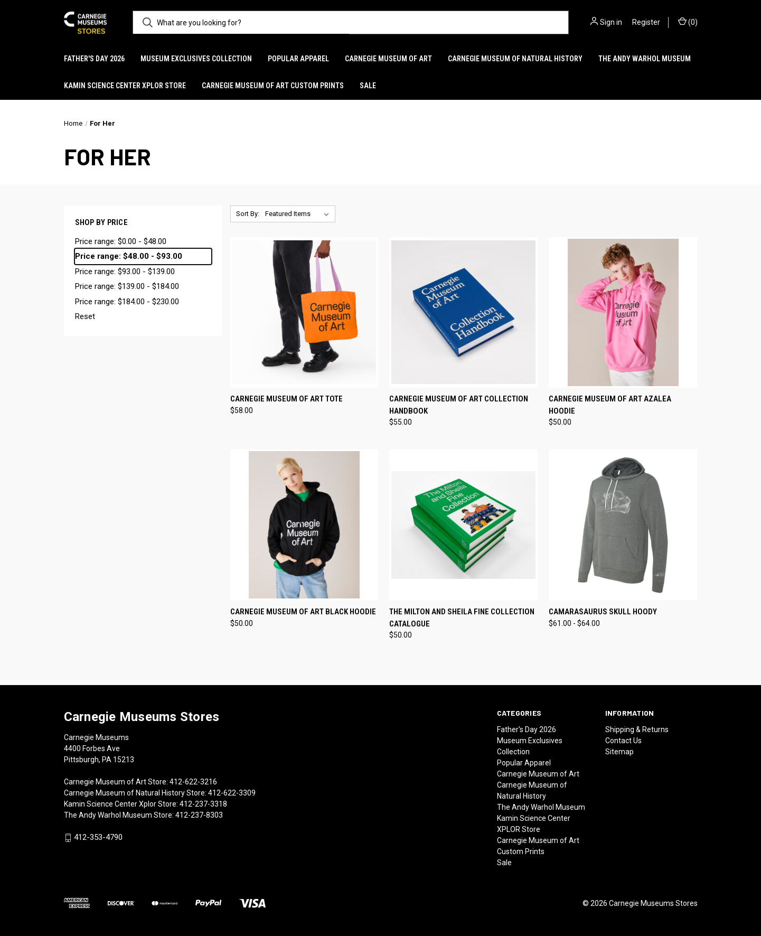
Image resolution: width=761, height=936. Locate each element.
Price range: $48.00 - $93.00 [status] (128, 256)
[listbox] (299, 214)
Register (646, 22)
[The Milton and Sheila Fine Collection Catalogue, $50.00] (463, 525)
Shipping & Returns (637, 729)
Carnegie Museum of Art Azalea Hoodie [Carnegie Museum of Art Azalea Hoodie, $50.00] (610, 405)
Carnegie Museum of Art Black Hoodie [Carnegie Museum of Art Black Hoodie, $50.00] (303, 611)
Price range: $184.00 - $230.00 (127, 301)
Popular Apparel (298, 58)
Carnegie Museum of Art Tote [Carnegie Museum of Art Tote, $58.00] (286, 399)
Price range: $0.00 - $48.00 (120, 241)
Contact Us (623, 740)
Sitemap (619, 751)
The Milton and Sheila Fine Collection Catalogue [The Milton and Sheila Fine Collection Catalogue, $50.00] (461, 618)
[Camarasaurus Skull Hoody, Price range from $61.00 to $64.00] (623, 525)
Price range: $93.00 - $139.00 (125, 271)
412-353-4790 (98, 838)
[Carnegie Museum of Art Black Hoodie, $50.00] (304, 525)
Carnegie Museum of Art (388, 58)
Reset (85, 316)
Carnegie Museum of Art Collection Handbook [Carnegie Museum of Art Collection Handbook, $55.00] (458, 405)
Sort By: (247, 214)
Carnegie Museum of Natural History (515, 58)
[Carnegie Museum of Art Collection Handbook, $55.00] (463, 312)
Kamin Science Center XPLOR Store (125, 85)
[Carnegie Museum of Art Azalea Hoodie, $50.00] (623, 312)
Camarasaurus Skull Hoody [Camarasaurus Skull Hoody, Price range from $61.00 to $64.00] (603, 611)
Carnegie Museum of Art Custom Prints (273, 85)
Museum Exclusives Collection (196, 58)
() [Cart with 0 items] (688, 21)
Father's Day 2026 (94, 58)
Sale (368, 85)
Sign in (611, 22)
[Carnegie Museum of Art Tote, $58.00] (304, 312)
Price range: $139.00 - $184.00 (127, 286)
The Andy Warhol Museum (644, 58)
